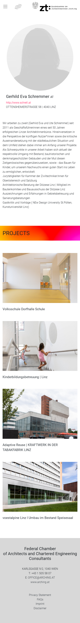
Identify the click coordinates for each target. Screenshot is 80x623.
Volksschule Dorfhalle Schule (24, 309)
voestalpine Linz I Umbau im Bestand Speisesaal (38, 518)
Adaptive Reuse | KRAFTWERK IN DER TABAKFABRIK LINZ (30, 447)
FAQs (40, 599)
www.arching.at (40, 582)
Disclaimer (40, 608)
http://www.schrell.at (18, 102)
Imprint (40, 603)
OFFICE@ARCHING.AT (41, 577)
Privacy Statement (40, 595)
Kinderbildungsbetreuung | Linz (25, 377)
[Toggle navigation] (5, 6)
